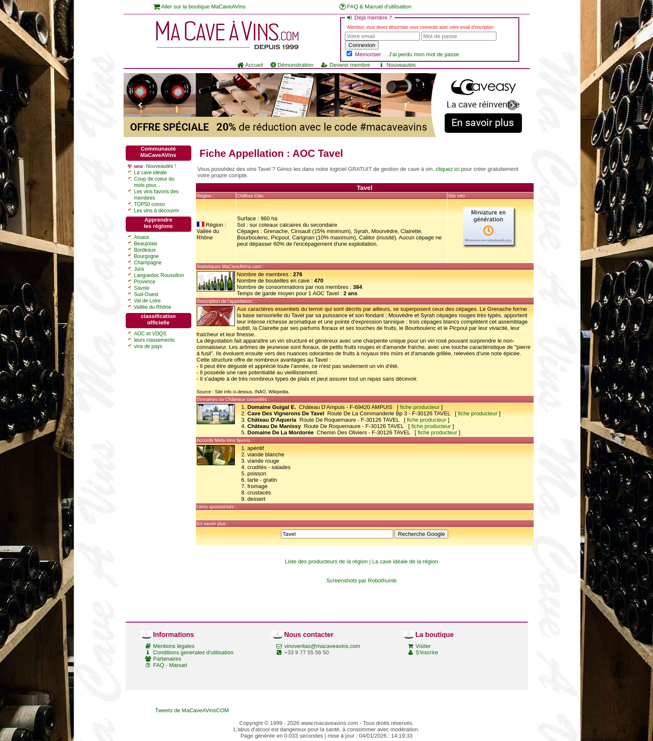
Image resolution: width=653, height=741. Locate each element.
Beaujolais (145, 244)
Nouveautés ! (161, 166)
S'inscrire (427, 652)
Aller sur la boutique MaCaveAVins (199, 6)
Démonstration (291, 65)
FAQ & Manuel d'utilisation (375, 6)
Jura (139, 269)
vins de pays (148, 346)
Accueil (250, 65)
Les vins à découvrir (156, 211)
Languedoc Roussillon (159, 275)
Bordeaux (145, 250)
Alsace (141, 237)
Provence (145, 282)
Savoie (142, 288)
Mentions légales (174, 646)
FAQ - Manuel (170, 665)
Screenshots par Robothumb (361, 580)
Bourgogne (146, 256)
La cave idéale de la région (405, 561)
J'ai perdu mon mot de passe (423, 54)
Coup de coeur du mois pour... (154, 182)
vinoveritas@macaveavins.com (322, 646)
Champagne (148, 263)
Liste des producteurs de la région (326, 561)
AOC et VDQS (150, 334)
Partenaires (167, 659)
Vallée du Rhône (152, 307)
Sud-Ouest (146, 294)
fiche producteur (419, 407)
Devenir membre (345, 65)
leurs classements (154, 340)
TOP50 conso (149, 204)
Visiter (423, 646)
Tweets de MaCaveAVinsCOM (192, 710)
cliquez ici (447, 169)
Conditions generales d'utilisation (193, 652)
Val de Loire (147, 301)
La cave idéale (150, 173)
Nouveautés (397, 65)
